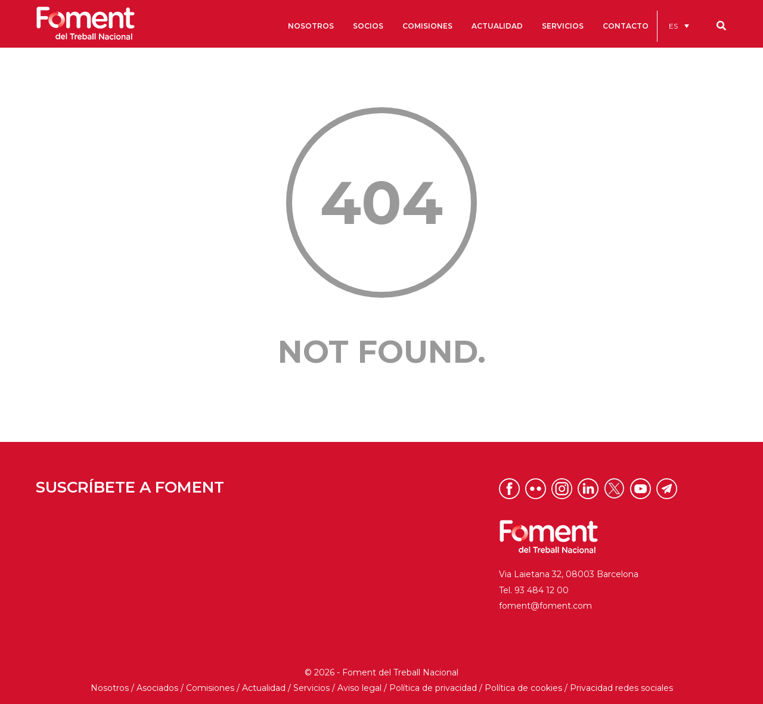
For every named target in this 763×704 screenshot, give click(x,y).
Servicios (311, 688)
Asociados (157, 688)
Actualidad (264, 688)
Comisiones (210, 688)
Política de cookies (523, 688)
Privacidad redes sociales (621, 688)
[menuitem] (679, 25)
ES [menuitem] (673, 25)
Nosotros (110, 688)
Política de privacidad (433, 688)
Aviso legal (359, 688)
